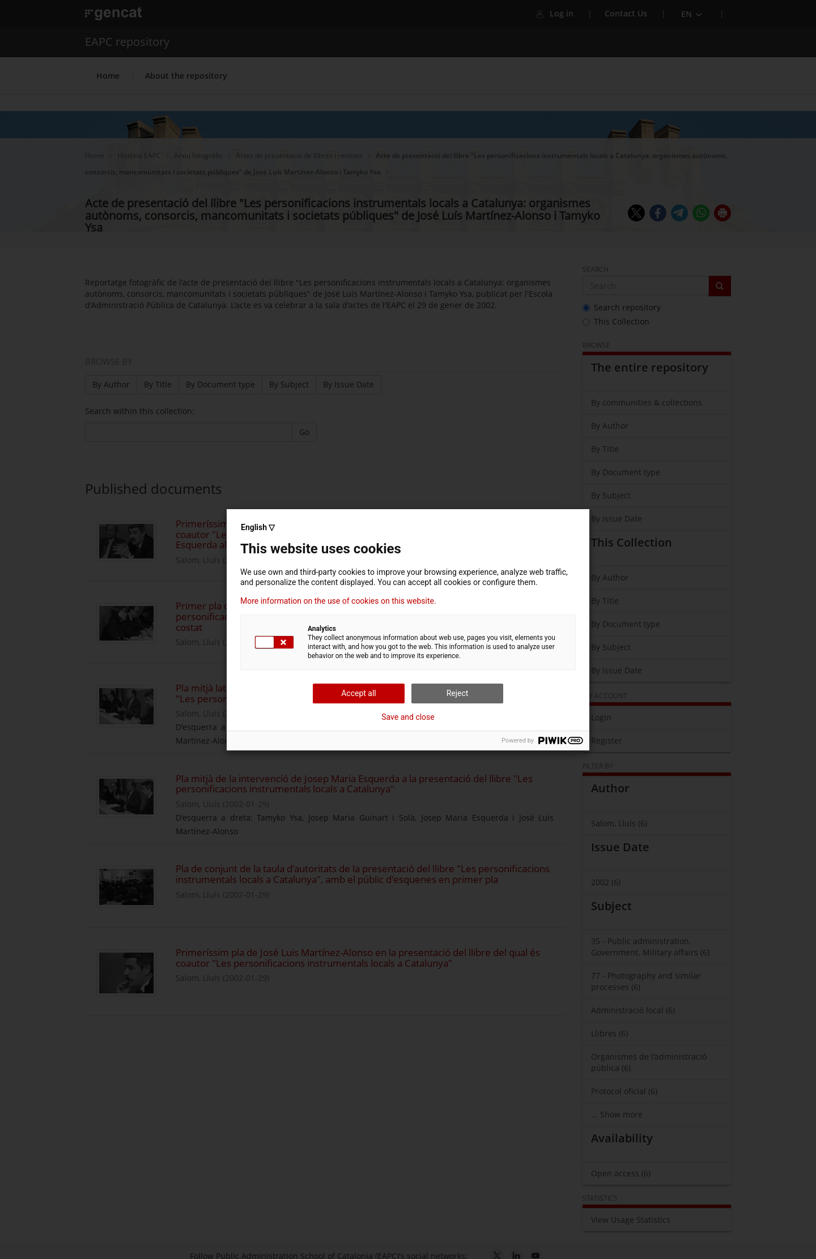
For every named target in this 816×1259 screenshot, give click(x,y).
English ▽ (258, 527)
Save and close (408, 717)
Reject (458, 693)
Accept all (358, 693)
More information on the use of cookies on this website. (338, 600)
